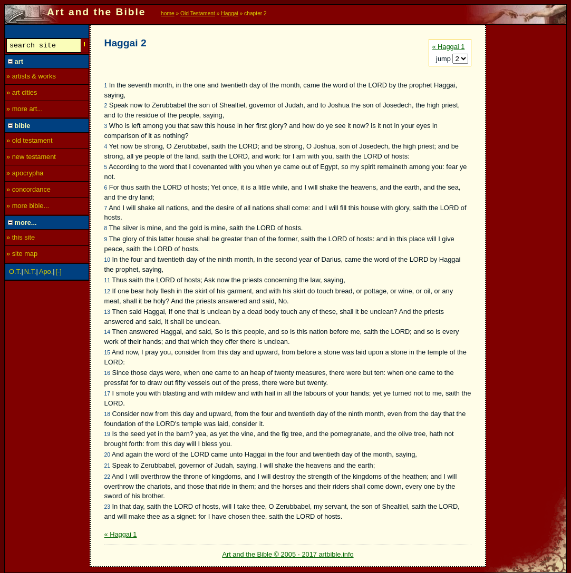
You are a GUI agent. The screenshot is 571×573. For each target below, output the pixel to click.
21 (107, 466)
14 (107, 332)
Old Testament (197, 13)
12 (107, 291)
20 (107, 455)
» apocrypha (24, 175)
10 (107, 260)
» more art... (24, 110)
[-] (59, 273)
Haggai (229, 13)
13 (107, 312)
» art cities (21, 94)
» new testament (31, 158)
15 (107, 352)
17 (107, 394)
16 (107, 373)
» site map (21, 255)
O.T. (15, 273)
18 (107, 414)
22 (107, 477)
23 (107, 507)
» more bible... (27, 207)
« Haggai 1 (448, 47)
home (168, 13)
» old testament (29, 142)
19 (107, 434)
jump (444, 59)
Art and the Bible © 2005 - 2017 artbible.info (287, 554)
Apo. (46, 273)
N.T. (30, 273)
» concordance (28, 191)
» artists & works (31, 78)
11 (107, 280)
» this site (20, 239)
